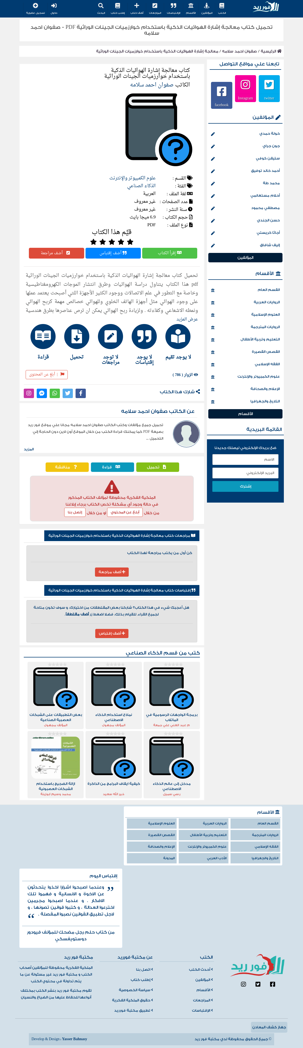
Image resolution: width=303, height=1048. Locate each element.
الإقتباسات (173, 9)
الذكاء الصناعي (141, 186)
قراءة (112, 467)
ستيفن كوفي (245, 159)
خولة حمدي (245, 134)
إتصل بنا (75, 512)
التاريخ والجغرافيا (245, 402)
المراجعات (155, 9)
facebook (222, 105)
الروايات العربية (245, 303)
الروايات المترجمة (245, 327)
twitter (269, 98)
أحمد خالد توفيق (245, 171)
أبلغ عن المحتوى (46, 374)
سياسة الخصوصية (136, 990)
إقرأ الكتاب (170, 253)
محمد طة (245, 183)
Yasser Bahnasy (74, 1039)
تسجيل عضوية (35, 9)
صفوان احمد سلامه (239, 51)
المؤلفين (206, 9)
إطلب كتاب (118, 9)
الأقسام (191, 9)
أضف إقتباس (113, 253)
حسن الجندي (245, 221)
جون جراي (245, 146)
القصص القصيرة (245, 352)
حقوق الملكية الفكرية (132, 1000)
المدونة (169, 858)
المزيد (29, 449)
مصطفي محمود (245, 208)
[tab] (179, 341)
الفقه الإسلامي (245, 364)
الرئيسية (271, 51)
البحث (101, 9)
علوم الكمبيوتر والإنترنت (132, 178)
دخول (53, 9)
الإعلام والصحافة (245, 389)
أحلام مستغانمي (245, 196)
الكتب (222, 9)
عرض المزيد (187, 319)
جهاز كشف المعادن (269, 1027)
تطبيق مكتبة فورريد (133, 1010)
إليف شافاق (245, 245)
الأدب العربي (217, 858)
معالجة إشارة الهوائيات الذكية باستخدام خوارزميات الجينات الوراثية (157, 51)
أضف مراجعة (57, 253)
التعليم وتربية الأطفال (245, 340)
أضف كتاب (136, 9)
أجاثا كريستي (245, 233)
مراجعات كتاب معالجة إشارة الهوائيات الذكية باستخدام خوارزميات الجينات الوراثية (121, 535)
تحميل (158, 467)
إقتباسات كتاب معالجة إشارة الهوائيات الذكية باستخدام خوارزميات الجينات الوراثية (121, 590)
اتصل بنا (144, 969)
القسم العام (245, 290)
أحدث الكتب (201, 969)
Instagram (245, 98)
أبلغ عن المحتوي (125, 512)
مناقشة (67, 467)
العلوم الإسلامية (245, 315)
